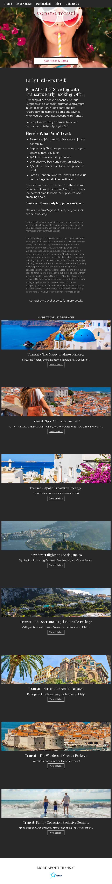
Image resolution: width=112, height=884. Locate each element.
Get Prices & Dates (56, 60)
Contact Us (72, 3)
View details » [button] (56, 364)
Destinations (43, 3)
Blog (58, 3)
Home (8, 3)
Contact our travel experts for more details (56, 300)
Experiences (24, 3)
